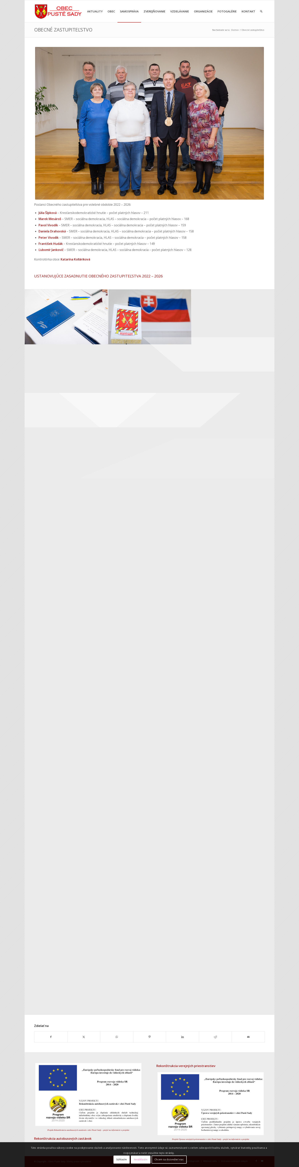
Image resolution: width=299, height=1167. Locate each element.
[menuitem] (95, 11)
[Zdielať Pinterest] (149, 1037)
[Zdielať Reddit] (215, 1037)
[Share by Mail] (248, 1037)
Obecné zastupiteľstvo (63, 29)
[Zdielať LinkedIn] (182, 1037)
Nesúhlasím (141, 1159)
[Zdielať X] (84, 1037)
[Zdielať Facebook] (50, 1037)
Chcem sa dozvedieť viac (169, 1159)
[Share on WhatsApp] (116, 1037)
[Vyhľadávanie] (261, 11)
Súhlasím (121, 1159)
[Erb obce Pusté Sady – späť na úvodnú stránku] (58, 11)
